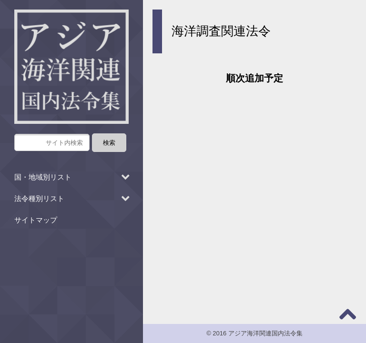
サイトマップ (35, 220)
